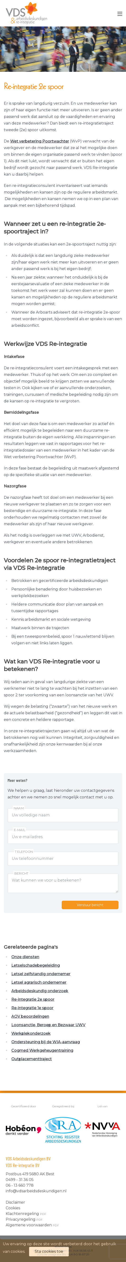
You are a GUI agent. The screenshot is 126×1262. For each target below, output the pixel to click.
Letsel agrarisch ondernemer (38, 982)
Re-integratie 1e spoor (32, 1008)
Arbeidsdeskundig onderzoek (39, 991)
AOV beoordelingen (30, 1016)
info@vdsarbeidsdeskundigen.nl (36, 1191)
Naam (18, 808)
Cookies (13, 1208)
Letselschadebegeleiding (35, 965)
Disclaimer (15, 1202)
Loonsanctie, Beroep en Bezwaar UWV (48, 1025)
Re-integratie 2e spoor (32, 999)
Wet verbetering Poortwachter (39, 141)
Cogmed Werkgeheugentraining (42, 1050)
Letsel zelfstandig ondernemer (40, 974)
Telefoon (24, 852)
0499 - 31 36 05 (20, 1179)
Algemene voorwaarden (32, 1225)
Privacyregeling (24, 1219)
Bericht (21, 873)
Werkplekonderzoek (31, 1033)
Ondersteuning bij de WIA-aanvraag (45, 1042)
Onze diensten (25, 957)
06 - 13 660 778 (20, 1185)
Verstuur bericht (90, 905)
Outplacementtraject (31, 1059)
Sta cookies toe (49, 1251)
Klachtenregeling (26, 1213)
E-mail (19, 830)
